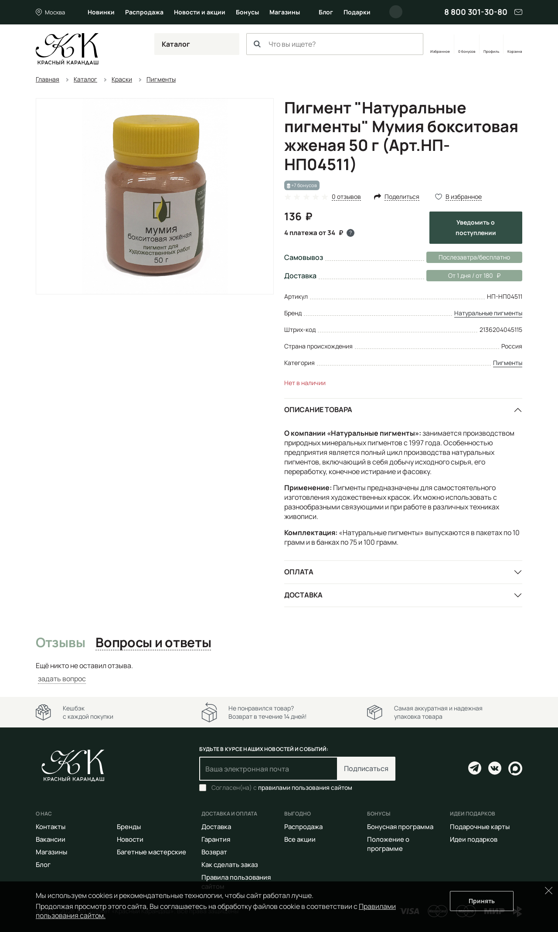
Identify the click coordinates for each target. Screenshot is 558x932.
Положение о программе (388, 844)
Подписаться (366, 768)
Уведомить (476, 227)
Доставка (303, 595)
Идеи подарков (473, 839)
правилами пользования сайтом (305, 787)
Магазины (284, 12)
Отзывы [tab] (60, 643)
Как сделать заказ (229, 864)
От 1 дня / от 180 (463, 275)
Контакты (50, 826)
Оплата (298, 572)
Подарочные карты (480, 826)
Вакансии (50, 839)
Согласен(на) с (281, 787)
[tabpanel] (279, 672)
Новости (130, 839)
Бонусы (247, 12)
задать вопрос (62, 678)
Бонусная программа (400, 826)
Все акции (300, 839)
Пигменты (507, 362)
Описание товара (318, 409)
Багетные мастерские (151, 852)
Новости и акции (199, 12)
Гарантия (215, 839)
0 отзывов (346, 197)
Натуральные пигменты (488, 313)
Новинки (101, 12)
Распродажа (144, 12)
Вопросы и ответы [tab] (153, 643)
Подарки (357, 12)
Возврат (214, 852)
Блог (326, 12)
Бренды (129, 826)
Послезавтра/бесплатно (474, 257)
